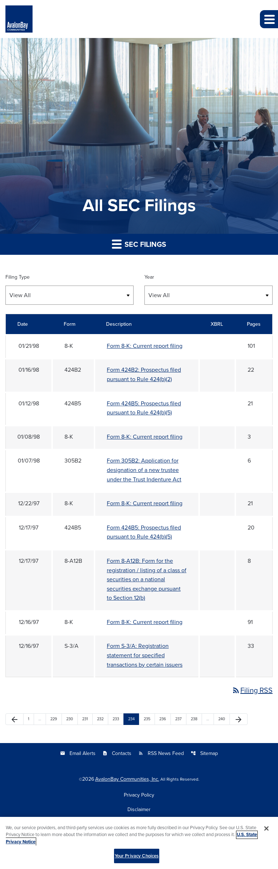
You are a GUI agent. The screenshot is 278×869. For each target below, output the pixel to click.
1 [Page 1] (31, 719)
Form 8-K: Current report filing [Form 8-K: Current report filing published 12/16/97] (144, 622)
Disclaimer (139, 809)
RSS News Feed (161, 753)
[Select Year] (208, 295)
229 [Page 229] (54, 719)
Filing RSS (252, 690)
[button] (269, 19)
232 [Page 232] (101, 719)
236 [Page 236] (163, 719)
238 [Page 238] (194, 719)
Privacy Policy (139, 794)
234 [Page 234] (132, 719)
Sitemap (204, 753)
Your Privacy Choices (137, 859)
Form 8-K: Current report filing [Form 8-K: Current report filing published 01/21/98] (144, 346)
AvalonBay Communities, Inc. (127, 778)
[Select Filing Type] (69, 295)
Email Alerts (78, 753)
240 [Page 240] (222, 719)
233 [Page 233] (116, 719)
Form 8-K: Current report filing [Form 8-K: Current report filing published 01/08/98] (144, 436)
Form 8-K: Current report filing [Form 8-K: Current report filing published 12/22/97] (144, 503)
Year (149, 276)
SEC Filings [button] (139, 244)
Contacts (116, 753)
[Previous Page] (14, 719)
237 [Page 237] (179, 719)
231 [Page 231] (86, 719)
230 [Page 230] (70, 719)
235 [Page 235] (147, 719)
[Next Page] (238, 719)
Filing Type (17, 276)
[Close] (266, 831)
